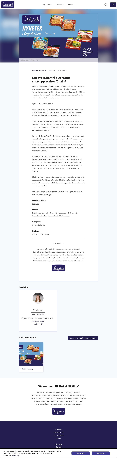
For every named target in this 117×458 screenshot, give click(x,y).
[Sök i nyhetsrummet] (105, 4)
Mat (45, 216)
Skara (47, 234)
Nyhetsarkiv (47, 4)
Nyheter (35, 225)
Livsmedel (45, 213)
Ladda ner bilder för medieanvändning (82, 338)
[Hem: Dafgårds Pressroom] (7, 4)
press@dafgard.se (38, 321)
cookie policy (15, 455)
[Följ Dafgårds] (113, 4)
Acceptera (100, 453)
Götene (34, 234)
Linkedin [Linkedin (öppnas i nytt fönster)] (58, 447)
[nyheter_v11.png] (31, 354)
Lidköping (41, 234)
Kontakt (71, 4)
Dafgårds (41, 225)
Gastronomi (66, 216)
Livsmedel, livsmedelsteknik (59, 213)
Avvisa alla (80, 453)
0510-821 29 (38, 324)
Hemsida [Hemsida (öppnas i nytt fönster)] (58, 444)
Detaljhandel (36, 213)
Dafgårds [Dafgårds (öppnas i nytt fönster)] (35, 204)
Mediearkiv (60, 4)
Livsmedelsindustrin (55, 216)
